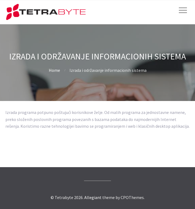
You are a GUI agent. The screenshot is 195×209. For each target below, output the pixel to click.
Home (54, 70)
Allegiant (93, 197)
